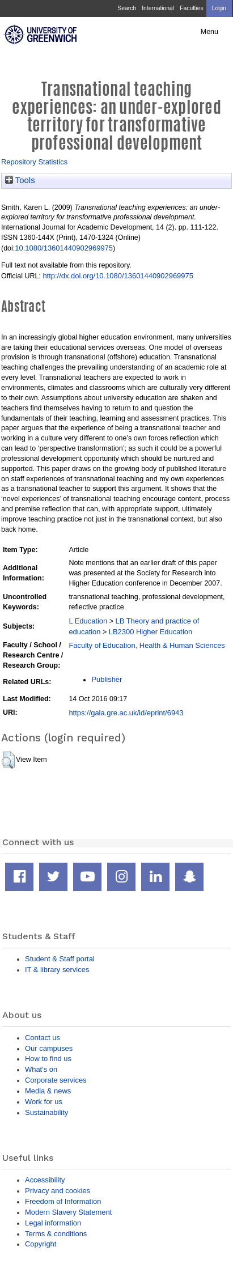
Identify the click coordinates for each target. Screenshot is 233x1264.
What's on (41, 1069)
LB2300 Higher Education (150, 631)
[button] (8, 760)
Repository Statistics (34, 162)
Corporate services (56, 1080)
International (158, 8)
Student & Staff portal (60, 959)
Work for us (43, 1101)
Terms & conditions (56, 1233)
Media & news (48, 1091)
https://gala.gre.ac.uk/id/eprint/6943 (126, 713)
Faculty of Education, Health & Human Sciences (146, 645)
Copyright (40, 1244)
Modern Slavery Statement (68, 1212)
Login (219, 8)
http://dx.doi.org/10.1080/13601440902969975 (118, 276)
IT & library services (57, 969)
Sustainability (46, 1112)
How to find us (48, 1058)
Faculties (191, 8)
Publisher (106, 679)
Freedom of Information (63, 1201)
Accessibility (45, 1180)
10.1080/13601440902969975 (64, 248)
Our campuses (49, 1048)
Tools (20, 180)
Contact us (42, 1037)
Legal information (53, 1223)
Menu (209, 32)
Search (126, 8)
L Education (88, 621)
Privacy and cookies (57, 1190)
